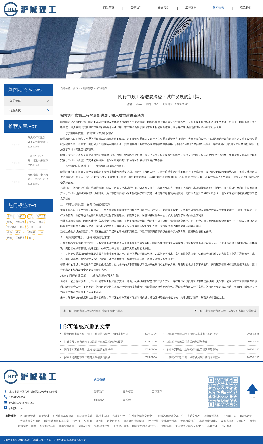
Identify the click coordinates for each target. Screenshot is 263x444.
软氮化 (241, 420)
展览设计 (44, 415)
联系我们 (245, 7)
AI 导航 (88, 420)
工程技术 (20, 237)
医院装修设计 (27, 415)
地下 (30, 237)
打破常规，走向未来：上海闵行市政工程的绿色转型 (93, 341)
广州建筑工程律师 (63, 415)
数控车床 (166, 425)
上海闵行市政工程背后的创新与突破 (187, 341)
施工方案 (41, 216)
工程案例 (190, 7)
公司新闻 (15, 100)
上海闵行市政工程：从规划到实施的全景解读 (230, 310)
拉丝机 (76, 420)
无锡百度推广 (188, 420)
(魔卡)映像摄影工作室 (56, 420)
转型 (41, 221)
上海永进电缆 (121, 425)
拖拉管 (21, 216)
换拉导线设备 (102, 425)
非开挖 (10, 216)
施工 (22, 227)
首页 (75, 88)
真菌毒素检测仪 (208, 420)
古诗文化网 (193, 415)
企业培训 (153, 420)
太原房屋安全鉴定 (30, 420)
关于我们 (136, 7)
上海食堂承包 (211, 415)
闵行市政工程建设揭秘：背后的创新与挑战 (98, 310)
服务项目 (163, 7)
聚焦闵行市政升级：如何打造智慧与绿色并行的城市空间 (96, 333)
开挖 (9, 237)
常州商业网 (119, 415)
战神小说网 (102, 415)
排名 (41, 232)
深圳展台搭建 (84, 415)
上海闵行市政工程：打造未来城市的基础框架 (192, 333)
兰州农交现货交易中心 (142, 415)
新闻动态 (218, 7)
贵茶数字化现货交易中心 (189, 425)
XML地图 (227, 425)
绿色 (9, 221)
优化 (30, 216)
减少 (18, 232)
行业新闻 (15, 110)
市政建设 (11, 227)
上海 (39, 227)
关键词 (31, 232)
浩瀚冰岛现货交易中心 (171, 415)
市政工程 (20, 221)
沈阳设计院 (84, 425)
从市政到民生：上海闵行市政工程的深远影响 (192, 349)
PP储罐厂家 (230, 415)
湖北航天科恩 (169, 420)
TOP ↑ (253, 391)
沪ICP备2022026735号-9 (71, 439)
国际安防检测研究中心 (145, 425)
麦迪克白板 (227, 420)
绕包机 (99, 420)
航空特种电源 (47, 425)
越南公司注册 (66, 425)
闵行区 (31, 221)
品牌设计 (212, 425)
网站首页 (108, 7)
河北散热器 (113, 420)
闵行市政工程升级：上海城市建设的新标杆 (88, 349)
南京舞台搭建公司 (133, 420)
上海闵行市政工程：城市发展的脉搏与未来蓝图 (193, 357)
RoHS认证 (246, 415)
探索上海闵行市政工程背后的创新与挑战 (87, 357)
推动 (9, 232)
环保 (30, 227)
